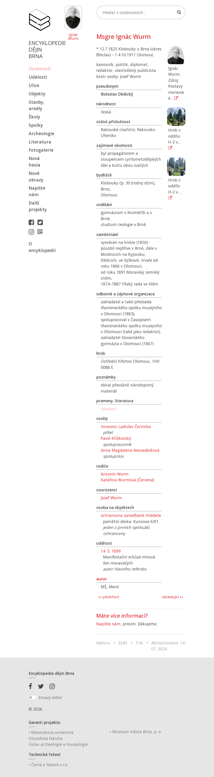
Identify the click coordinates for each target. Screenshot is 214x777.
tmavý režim (50, 697)
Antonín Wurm (115, 474)
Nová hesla (34, 161)
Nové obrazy (36, 176)
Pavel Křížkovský (116, 438)
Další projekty (38, 206)
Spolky (36, 125)
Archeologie (39, 133)
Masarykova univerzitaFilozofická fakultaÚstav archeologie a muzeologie (58, 738)
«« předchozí (108, 597)
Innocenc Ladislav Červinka (126, 426)
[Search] (141, 12)
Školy (34, 117)
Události (38, 77)
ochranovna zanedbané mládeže (131, 515)
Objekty (37, 94)
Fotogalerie (39, 150)
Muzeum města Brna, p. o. (136, 731)
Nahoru (103, 642)
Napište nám (37, 191)
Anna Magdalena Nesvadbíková (130, 450)
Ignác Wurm (73, 37)
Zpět (122, 642)
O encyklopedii (39, 247)
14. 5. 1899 (111, 551)
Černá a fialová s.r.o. (48, 764)
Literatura (39, 142)
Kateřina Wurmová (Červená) (127, 480)
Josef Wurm (111, 497)
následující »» (172, 597)
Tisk (139, 642)
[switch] (33, 697)
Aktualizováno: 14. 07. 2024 (168, 645)
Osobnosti (39, 69)
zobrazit (108, 408)
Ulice (34, 85)
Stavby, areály (36, 105)
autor (101, 579)
